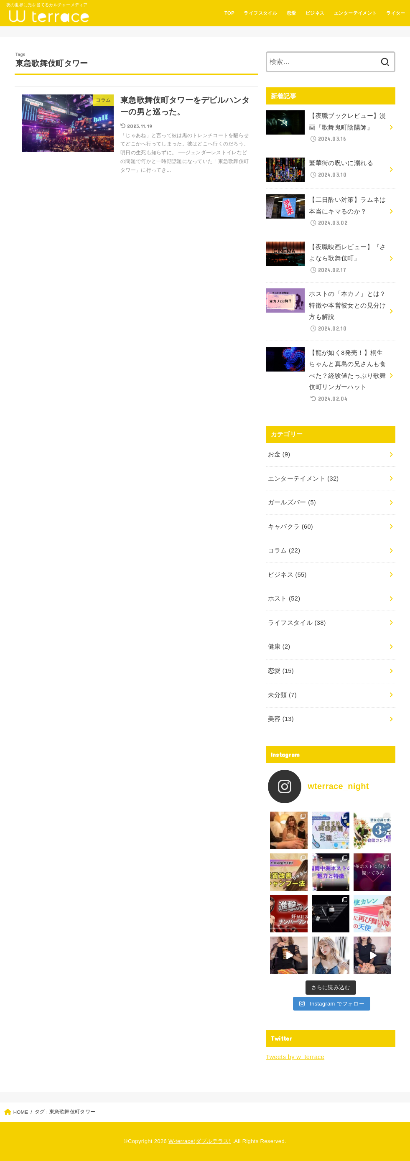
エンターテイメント (355, 12)
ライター (395, 12)
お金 (279, 454)
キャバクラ (290, 526)
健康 (279, 646)
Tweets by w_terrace (295, 1057)
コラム (284, 550)
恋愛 (291, 12)
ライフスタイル (260, 12)
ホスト (284, 598)
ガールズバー (292, 502)
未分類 (282, 695)
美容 (281, 718)
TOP (229, 12)
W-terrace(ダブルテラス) (199, 1141)
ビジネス (315, 12)
